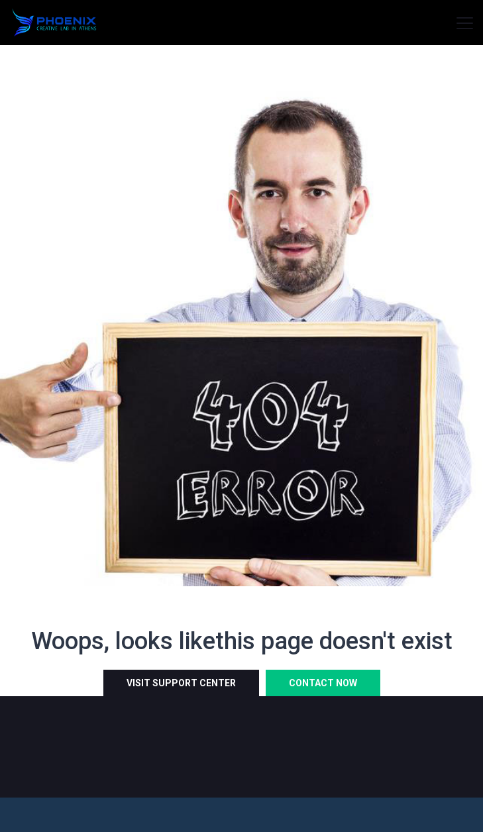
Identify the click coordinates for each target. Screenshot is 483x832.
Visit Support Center (181, 683)
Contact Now (323, 683)
